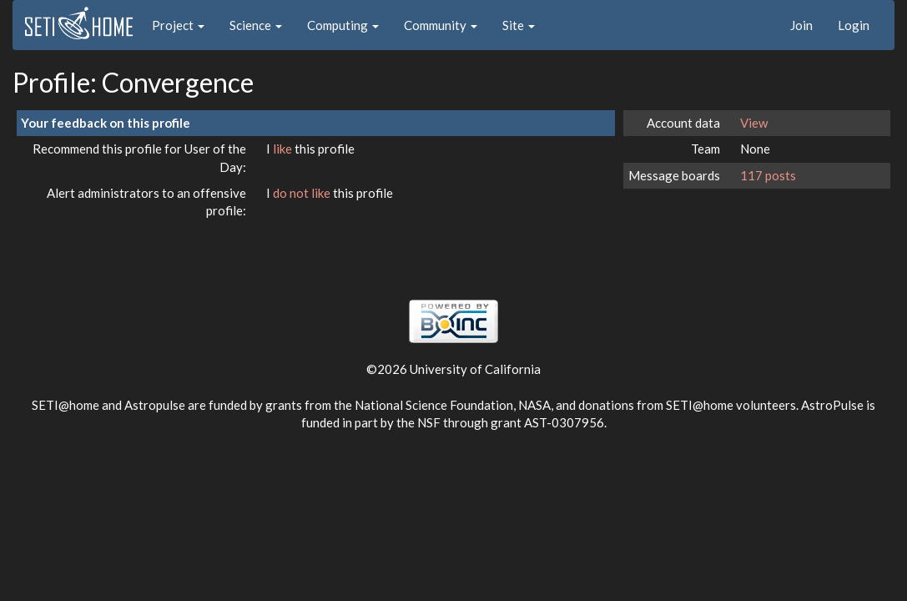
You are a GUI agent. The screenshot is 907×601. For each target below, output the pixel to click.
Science (255, 25)
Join (801, 25)
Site (518, 25)
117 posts (768, 175)
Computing (343, 25)
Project (178, 25)
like (284, 148)
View (754, 122)
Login (853, 25)
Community (440, 25)
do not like (303, 192)
